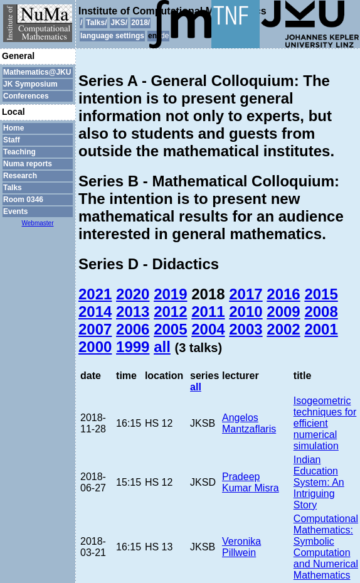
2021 (95, 294)
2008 (320, 311)
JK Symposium (30, 84)
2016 (283, 294)
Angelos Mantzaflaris (249, 423)
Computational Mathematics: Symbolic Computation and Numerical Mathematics (326, 546)
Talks (12, 187)
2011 (208, 311)
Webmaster (38, 223)
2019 (170, 294)
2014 (95, 311)
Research (20, 175)
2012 (170, 311)
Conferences (26, 96)
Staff (11, 140)
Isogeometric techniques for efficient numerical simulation (325, 423)
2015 (320, 294)
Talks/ (96, 22)
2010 (245, 311)
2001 (320, 329)
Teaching (19, 151)
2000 (95, 346)
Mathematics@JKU (37, 72)
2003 (245, 329)
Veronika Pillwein (241, 547)
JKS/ (118, 22)
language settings (112, 35)
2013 (132, 311)
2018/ (140, 22)
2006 (132, 329)
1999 (132, 346)
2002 (283, 329)
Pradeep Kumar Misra (250, 482)
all (162, 346)
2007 (95, 329)
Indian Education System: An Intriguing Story (319, 482)
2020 (132, 294)
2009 (283, 311)
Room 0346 (23, 199)
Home (13, 128)
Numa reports (27, 163)
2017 (245, 294)
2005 (170, 329)
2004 (208, 329)
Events (15, 211)
